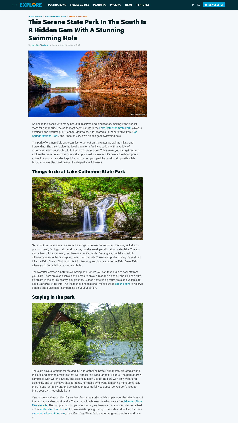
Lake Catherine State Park (115, 128)
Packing (115, 4)
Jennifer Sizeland (40, 45)
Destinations (57, 4)
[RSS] (198, 5)
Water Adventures (78, 16)
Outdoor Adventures (55, 16)
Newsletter (214, 4)
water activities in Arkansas (48, 413)
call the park (122, 284)
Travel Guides (79, 4)
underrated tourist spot (54, 409)
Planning (99, 4)
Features (142, 4)
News (128, 4)
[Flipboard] (193, 5)
